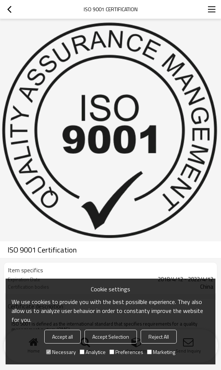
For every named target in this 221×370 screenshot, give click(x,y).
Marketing (161, 352)
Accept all (62, 337)
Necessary (61, 352)
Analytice (93, 352)
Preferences (126, 352)
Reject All (158, 337)
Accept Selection (110, 337)
